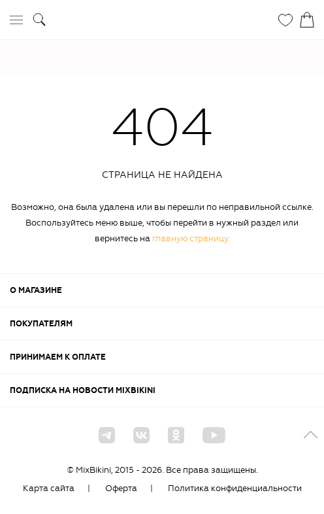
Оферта (121, 488)
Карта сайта (48, 488)
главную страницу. (191, 238)
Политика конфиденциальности (235, 488)
